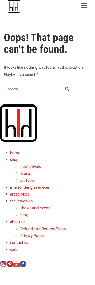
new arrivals (30, 166)
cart (13, 249)
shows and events (35, 207)
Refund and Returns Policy (43, 228)
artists (25, 173)
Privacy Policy (32, 235)
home (15, 152)
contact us (19, 242)
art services (20, 194)
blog (24, 214)
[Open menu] (84, 4)
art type (27, 180)
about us (17, 221)
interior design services (30, 187)
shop (14, 159)
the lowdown (21, 201)
